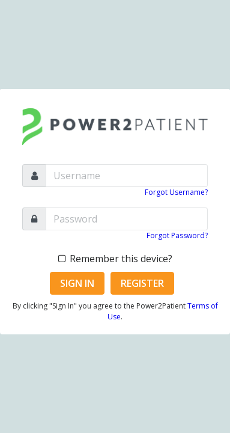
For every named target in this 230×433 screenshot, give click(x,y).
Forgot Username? (176, 192)
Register (142, 283)
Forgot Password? (177, 235)
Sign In (77, 283)
